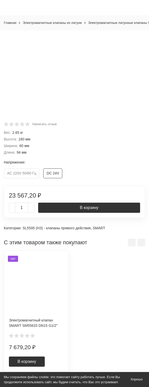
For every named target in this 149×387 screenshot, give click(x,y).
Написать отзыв (44, 124)
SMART (99, 228)
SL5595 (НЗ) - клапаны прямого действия (56, 228)
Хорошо (136, 379)
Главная (10, 23)
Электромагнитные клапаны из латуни (52, 23)
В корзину (89, 207)
